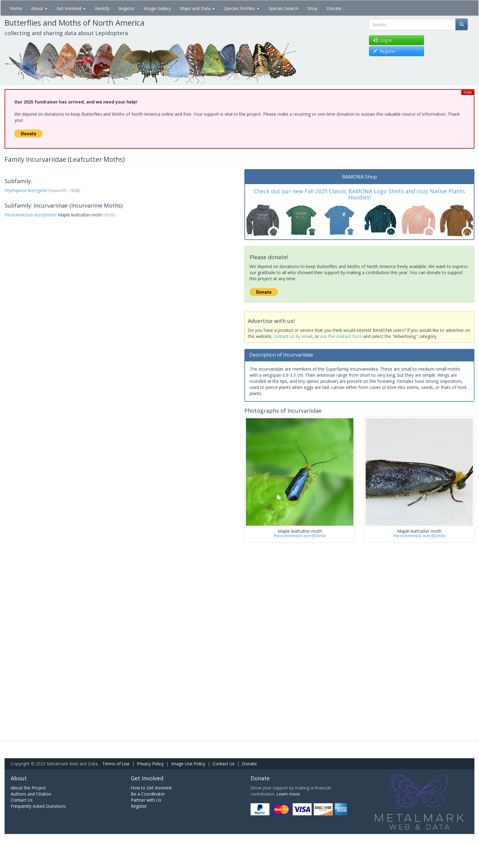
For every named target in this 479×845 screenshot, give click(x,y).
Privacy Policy (150, 764)
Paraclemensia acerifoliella (31, 215)
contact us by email (293, 336)
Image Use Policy (188, 764)
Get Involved (71, 8)
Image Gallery (157, 8)
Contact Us (224, 764)
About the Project (28, 788)
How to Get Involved (151, 788)
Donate (334, 8)
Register (139, 806)
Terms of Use (116, 764)
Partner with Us (146, 800)
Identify (102, 8)
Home (16, 8)
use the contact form (341, 336)
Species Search (283, 8)
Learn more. (288, 794)
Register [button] (384, 51)
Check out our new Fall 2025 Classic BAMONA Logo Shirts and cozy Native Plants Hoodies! (359, 194)
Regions (126, 8)
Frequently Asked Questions (38, 806)
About (39, 8)
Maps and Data (197, 8)
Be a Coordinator (148, 794)
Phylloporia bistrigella (26, 190)
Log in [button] (382, 40)
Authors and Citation (31, 794)
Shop (312, 8)
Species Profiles (241, 8)
